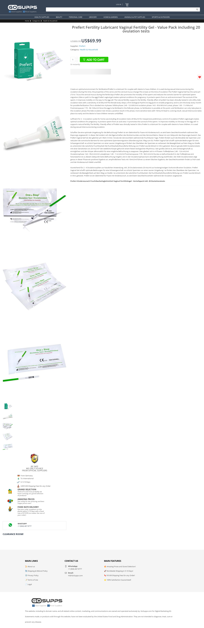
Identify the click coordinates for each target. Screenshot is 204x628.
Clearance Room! (13, 534)
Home (27, 21)
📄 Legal (28, 584)
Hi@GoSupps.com (75, 575)
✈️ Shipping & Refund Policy (36, 571)
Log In (118, 4)
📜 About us (30, 566)
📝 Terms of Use (31, 580)
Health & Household (50, 21)
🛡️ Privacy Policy (32, 575)
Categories (36, 21)
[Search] (122, 9)
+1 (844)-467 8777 (24, 526)
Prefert (82, 46)
